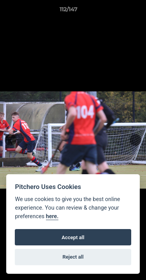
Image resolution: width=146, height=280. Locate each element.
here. (52, 216)
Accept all (73, 237)
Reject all (72, 257)
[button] (118, 11)
